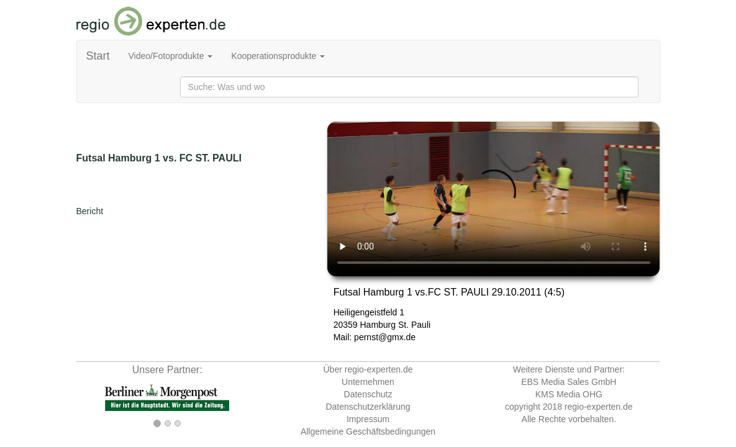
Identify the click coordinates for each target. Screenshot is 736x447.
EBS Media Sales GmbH (568, 382)
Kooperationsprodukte (278, 56)
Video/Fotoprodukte (171, 56)
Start (98, 56)
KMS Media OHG (568, 394)
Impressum (368, 419)
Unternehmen (368, 382)
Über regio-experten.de (368, 369)
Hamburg (378, 325)
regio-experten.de (599, 407)
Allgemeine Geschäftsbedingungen (368, 431)
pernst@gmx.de (385, 337)
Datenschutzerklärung (367, 407)
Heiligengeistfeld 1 (369, 312)
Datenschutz (368, 394)
